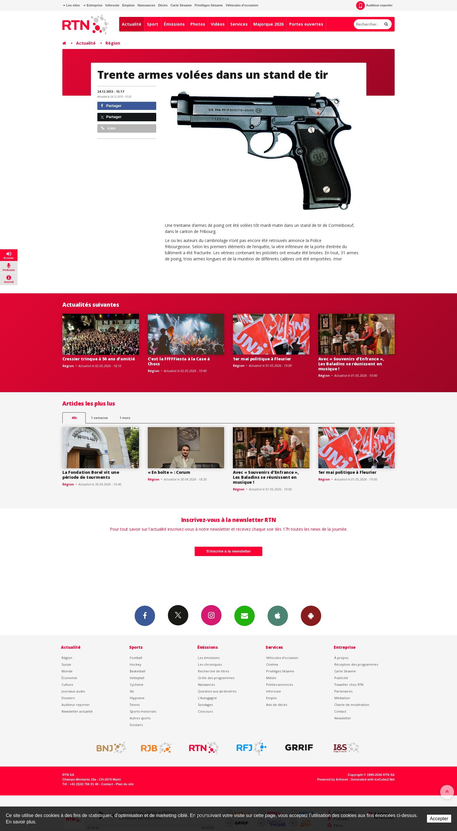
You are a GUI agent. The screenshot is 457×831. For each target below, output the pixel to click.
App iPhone (278, 615)
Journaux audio (73, 691)
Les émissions (208, 658)
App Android (311, 615)
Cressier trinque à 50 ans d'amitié (98, 359)
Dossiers (68, 698)
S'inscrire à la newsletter (228, 551)
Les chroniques (210, 664)
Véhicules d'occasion (242, 5)
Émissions (174, 24)
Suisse (66, 664)
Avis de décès (276, 704)
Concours (205, 711)
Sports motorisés (143, 711)
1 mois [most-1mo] (124, 418)
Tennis (135, 704)
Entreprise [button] (92, 5)
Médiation (342, 698)
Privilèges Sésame (209, 5)
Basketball (137, 671)
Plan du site (124, 784)
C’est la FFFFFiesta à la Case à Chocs (179, 361)
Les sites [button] (71, 5)
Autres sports (140, 718)
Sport (152, 24)
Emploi (271, 698)
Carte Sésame (181, 5)
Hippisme (137, 698)
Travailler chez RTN (348, 684)
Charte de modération (351, 704)
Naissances (146, 5)
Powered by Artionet (332, 779)
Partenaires (343, 691)
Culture (67, 684)
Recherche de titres (213, 671)
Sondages (205, 704)
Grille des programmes (216, 678)
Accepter (439, 818)
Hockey (135, 664)
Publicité (341, 678)
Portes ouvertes (306, 24)
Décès (163, 5)
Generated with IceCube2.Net (373, 779)
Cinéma (272, 664)
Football (136, 658)
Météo (271, 678)
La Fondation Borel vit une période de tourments (90, 474)
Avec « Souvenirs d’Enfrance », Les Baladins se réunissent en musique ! (351, 363)
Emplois (128, 5)
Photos (197, 24)
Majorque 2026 (268, 24)
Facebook (145, 615)
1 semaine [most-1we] (99, 418)
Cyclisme (136, 684)
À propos (341, 658)
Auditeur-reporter (374, 5)
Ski (132, 691)
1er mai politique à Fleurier (262, 359)
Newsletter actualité (77, 711)
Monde (67, 671)
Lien (108, 128)
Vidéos (218, 24)
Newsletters (244, 615)
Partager (111, 106)
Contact (340, 711)
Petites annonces (279, 684)
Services (239, 24)
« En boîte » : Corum (169, 472)
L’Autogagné (207, 698)
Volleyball (137, 678)
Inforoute (112, 5)
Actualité (131, 24)
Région (113, 43)
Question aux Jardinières (217, 691)
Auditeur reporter (75, 704)
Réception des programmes (356, 664)
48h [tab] (74, 418)
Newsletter (342, 718)
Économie (69, 678)
